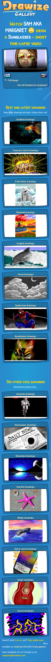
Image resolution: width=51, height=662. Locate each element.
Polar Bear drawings (25, 181)
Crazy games (39, 646)
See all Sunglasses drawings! (32, 85)
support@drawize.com (13, 655)
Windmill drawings (25, 212)
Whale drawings (25, 518)
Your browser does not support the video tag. (25, 60)
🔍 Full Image (11, 80)
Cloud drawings (25, 274)
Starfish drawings (25, 487)
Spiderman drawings (25, 305)
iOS (25, 646)
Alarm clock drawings (25, 549)
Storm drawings (25, 611)
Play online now (35, 640)
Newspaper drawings (25, 425)
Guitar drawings (25, 580)
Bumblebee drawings (25, 336)
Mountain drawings (25, 456)
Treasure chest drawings (25, 150)
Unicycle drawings (25, 394)
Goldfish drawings (25, 119)
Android (18, 646)
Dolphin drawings (25, 243)
